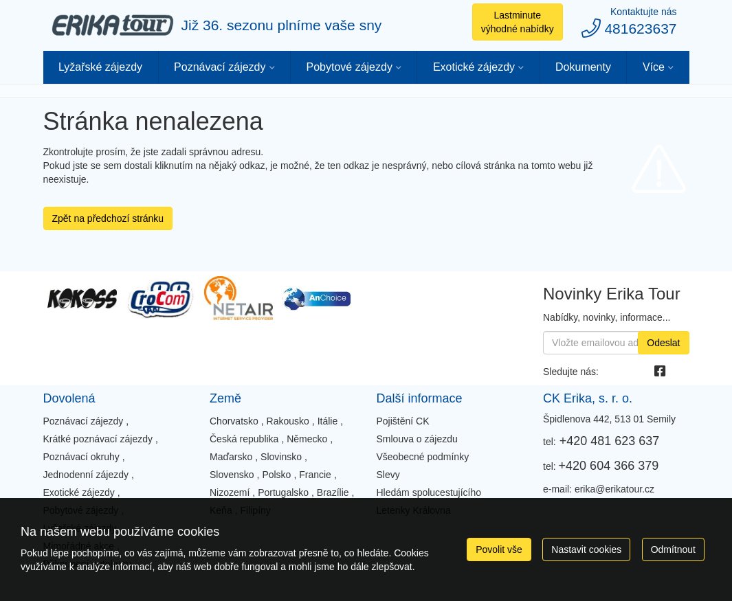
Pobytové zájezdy (349, 67)
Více (654, 67)
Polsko (276, 474)
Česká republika (244, 438)
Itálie (328, 421)
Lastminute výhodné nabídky (517, 22)
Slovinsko (281, 456)
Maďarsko (231, 456)
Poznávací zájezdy (219, 67)
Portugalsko (283, 492)
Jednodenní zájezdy (86, 474)
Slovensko (232, 474)
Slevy (388, 474)
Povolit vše (499, 549)
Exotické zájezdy (474, 67)
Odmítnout (673, 549)
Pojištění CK (403, 421)
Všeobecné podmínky (423, 456)
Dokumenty (583, 67)
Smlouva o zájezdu (417, 438)
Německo (307, 438)
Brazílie (333, 492)
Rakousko (288, 421)
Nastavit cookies (586, 549)
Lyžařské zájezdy (100, 67)
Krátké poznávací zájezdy (98, 438)
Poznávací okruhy (81, 456)
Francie (315, 474)
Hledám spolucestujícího (429, 492)
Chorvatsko (234, 421)
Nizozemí (229, 492)
